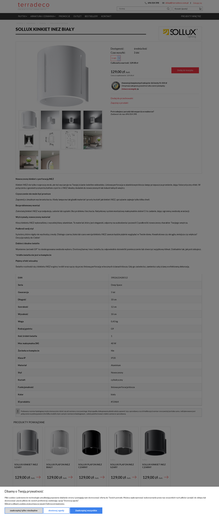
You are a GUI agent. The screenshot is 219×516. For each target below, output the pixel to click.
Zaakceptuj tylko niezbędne (24, 510)
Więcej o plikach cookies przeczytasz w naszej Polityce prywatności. (34, 503)
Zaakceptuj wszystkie (86, 510)
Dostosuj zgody (56, 510)
